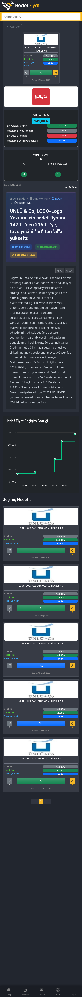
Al (41, 72)
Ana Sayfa (17, 198)
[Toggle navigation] (78, 7)
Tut (41, 665)
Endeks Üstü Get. (58, 163)
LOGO (57, 198)
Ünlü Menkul (38, 198)
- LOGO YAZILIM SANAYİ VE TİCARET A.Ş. (41, 49)
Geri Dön (13, 26)
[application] (41, 457)
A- (59, 270)
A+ (69, 270)
